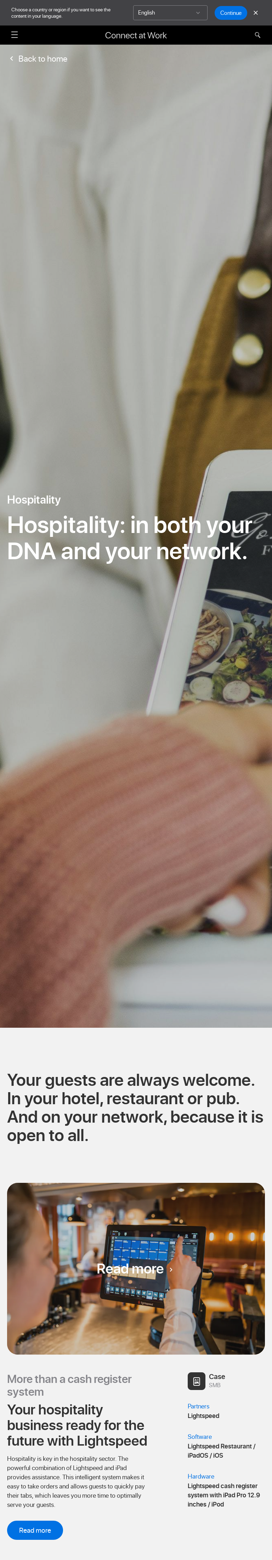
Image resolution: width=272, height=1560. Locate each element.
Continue (231, 13)
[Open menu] (14, 34)
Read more (136, 1269)
